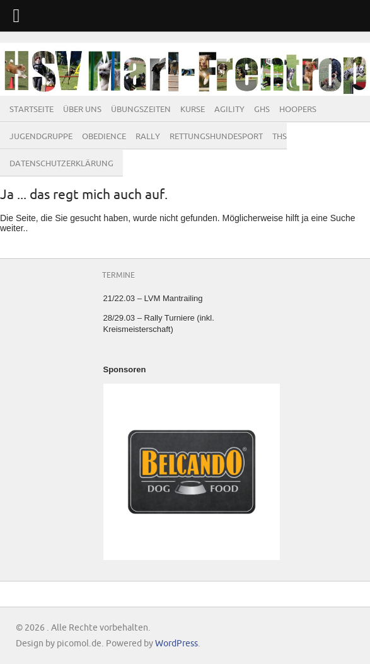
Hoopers (297, 109)
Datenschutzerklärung (61, 163)
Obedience (104, 136)
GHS (262, 109)
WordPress (176, 643)
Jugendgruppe (40, 136)
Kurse (192, 109)
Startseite (31, 109)
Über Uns (82, 109)
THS (279, 136)
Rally (148, 136)
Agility (229, 109)
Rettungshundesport (216, 136)
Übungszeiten (141, 109)
